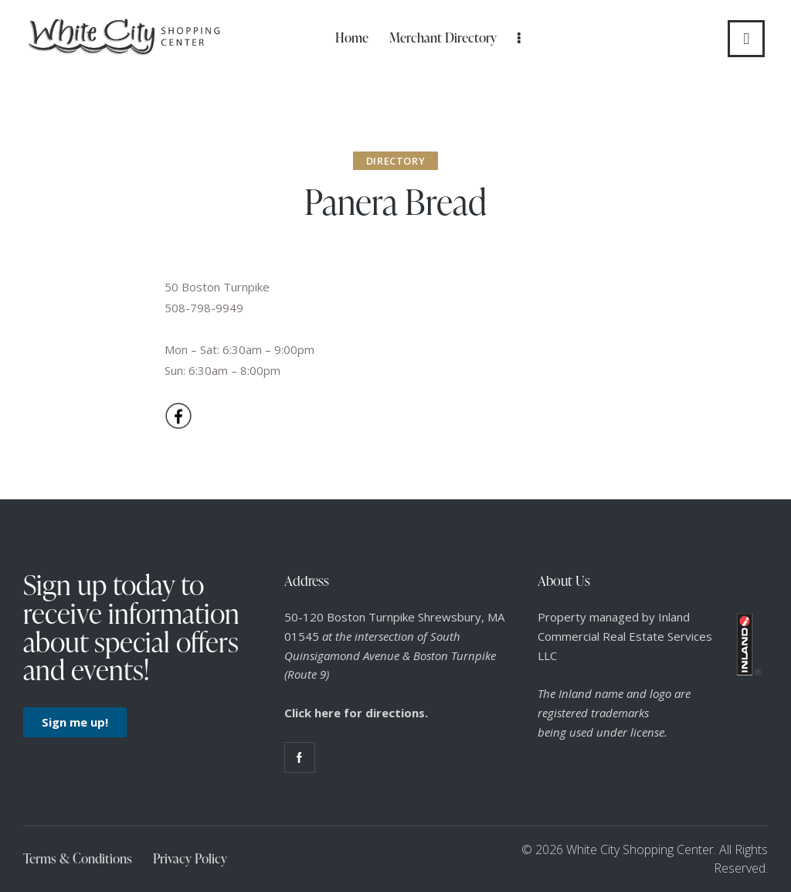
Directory (395, 161)
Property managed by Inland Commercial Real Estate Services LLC (625, 636)
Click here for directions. (356, 712)
